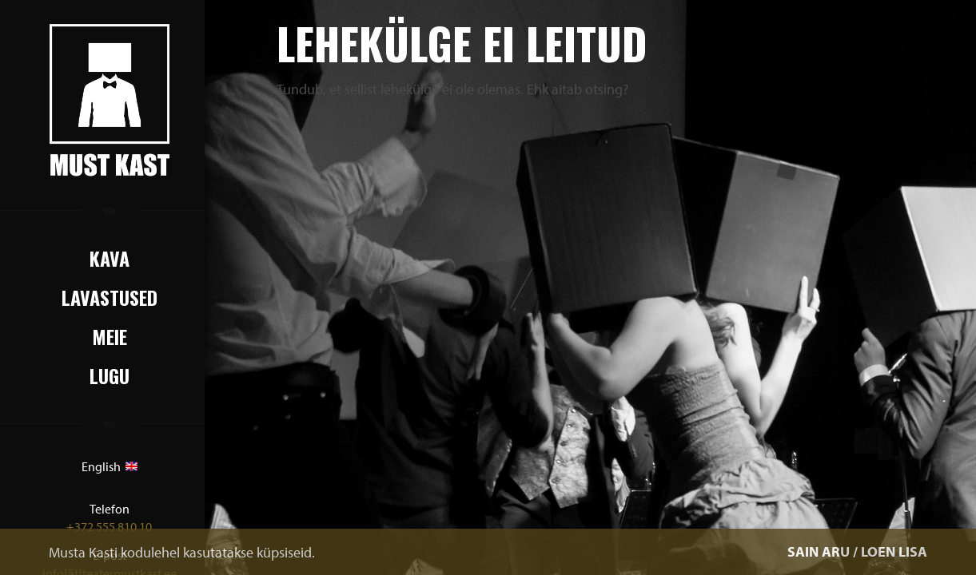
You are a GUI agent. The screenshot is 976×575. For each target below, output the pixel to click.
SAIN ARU (818, 551)
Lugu (109, 375)
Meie (109, 336)
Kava (109, 258)
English (109, 466)
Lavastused (109, 297)
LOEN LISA (894, 551)
